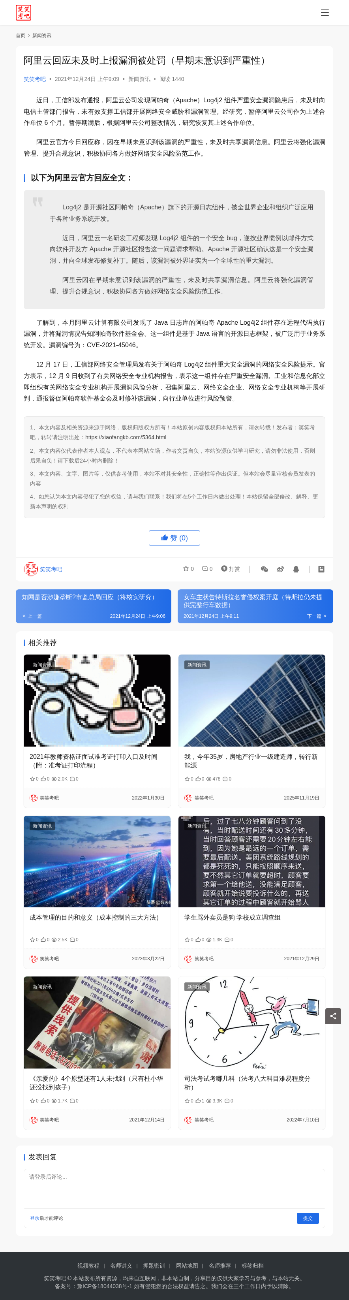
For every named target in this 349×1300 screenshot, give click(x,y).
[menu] (325, 13)
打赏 (229, 569)
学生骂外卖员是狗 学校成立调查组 (232, 917)
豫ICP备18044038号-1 (104, 1286)
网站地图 (187, 1265)
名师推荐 (220, 1265)
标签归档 (253, 1265)
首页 (20, 35)
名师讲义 (121, 1265)
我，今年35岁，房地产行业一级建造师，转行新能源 (251, 761)
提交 (308, 1218)
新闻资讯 (139, 79)
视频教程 (88, 1265)
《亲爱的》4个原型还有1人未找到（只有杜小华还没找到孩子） (96, 1083)
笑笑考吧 (35, 79)
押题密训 (154, 1265)
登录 (34, 1218)
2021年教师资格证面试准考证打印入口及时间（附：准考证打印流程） (94, 761)
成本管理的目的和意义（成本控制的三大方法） (96, 917)
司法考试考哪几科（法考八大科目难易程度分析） (247, 1083)
